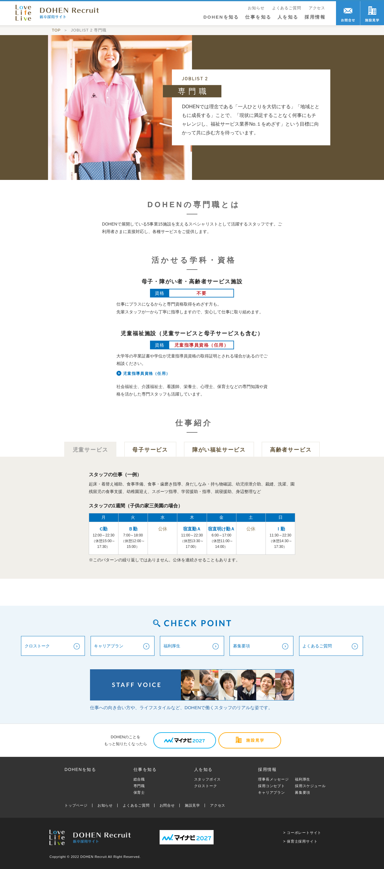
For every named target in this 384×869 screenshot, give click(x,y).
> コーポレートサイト (302, 833)
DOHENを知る (221, 16)
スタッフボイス (207, 779)
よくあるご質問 (286, 8)
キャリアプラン (271, 792)
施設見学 (192, 805)
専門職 (139, 786)
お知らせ (256, 8)
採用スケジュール (310, 786)
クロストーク (205, 786)
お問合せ (348, 13)
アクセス (317, 8)
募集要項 (302, 792)
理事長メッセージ (273, 779)
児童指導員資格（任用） (146, 373)
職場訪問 (372, 13)
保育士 (139, 792)
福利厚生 (302, 779)
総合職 (139, 779)
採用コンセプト (271, 786)
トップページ (76, 805)
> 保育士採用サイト (300, 841)
